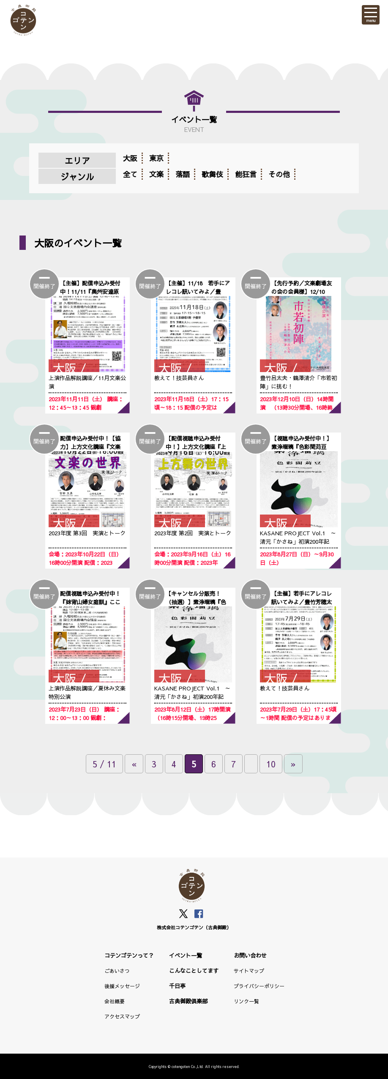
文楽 (156, 174)
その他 (279, 174)
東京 (156, 158)
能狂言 (246, 174)
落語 (182, 174)
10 (271, 764)
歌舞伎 (212, 174)
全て (130, 174)
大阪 (130, 158)
